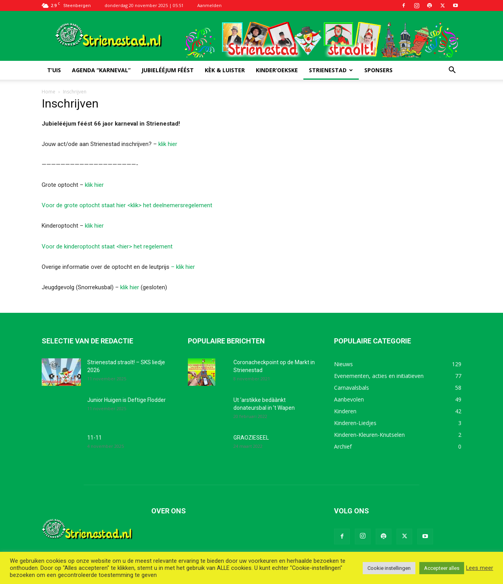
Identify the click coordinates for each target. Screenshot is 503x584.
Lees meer (479, 567)
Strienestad (331, 70)
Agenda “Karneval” (101, 70)
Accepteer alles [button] (441, 568)
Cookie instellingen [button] (389, 568)
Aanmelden (209, 5)
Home (48, 91)
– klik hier (183, 266)
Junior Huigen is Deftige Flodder (126, 400)
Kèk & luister (225, 70)
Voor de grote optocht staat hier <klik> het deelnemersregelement (127, 205)
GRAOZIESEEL (251, 437)
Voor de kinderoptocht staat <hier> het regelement (107, 246)
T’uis (54, 70)
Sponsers (378, 70)
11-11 (94, 437)
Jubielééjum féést (167, 70)
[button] (451, 71)
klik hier (167, 144)
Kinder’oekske (277, 70)
